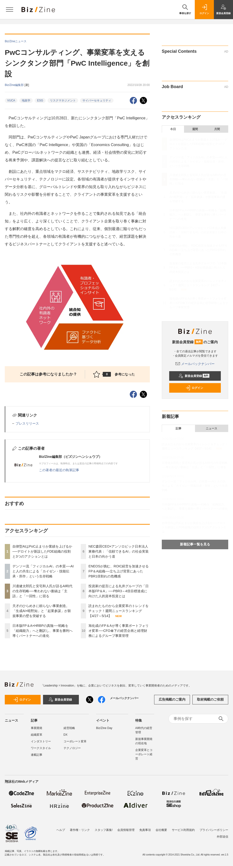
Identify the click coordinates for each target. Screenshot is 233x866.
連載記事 (36, 754)
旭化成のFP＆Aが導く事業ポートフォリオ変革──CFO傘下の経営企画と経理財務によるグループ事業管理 (118, 631)
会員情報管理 (126, 830)
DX (66, 734)
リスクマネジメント (63, 100)
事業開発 (36, 728)
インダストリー (41, 741)
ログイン (194, 387)
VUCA (11, 100)
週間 (195, 129)
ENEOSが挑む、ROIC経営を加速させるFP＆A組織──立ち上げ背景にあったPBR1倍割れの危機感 (118, 571)
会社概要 (161, 830)
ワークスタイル (41, 748)
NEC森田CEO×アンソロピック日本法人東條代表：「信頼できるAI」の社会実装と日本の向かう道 (118, 551)
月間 (217, 129)
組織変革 (36, 734)
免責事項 (145, 830)
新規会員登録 (194, 376)
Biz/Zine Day (104, 728)
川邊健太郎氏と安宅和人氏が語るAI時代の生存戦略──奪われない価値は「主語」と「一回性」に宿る (42, 591)
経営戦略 (69, 728)
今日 (173, 129)
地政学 (26, 100)
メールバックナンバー (195, 364)
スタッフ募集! (104, 830)
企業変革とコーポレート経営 (143, 754)
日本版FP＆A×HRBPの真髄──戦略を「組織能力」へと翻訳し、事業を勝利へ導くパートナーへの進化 (42, 631)
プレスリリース (27, 423)
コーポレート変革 (75, 741)
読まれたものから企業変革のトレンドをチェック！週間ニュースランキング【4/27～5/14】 (118, 611)
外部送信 (222, 836)
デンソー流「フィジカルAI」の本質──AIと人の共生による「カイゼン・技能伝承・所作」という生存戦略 (43, 571)
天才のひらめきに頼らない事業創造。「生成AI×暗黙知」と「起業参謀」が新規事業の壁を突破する (41, 611)
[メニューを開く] (9, 9)
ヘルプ (60, 830)
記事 (178, 428)
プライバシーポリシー (214, 830)
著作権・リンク (80, 830)
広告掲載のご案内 (172, 699)
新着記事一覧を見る (195, 544)
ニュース (211, 428)
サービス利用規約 (183, 830)
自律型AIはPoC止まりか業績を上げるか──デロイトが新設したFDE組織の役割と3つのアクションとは (42, 551)
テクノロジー (72, 748)
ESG (40, 100)
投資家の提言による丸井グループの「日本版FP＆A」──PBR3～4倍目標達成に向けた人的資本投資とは (118, 591)
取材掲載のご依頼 (210, 699)
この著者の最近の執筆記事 (59, 470)
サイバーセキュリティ (96, 100)
